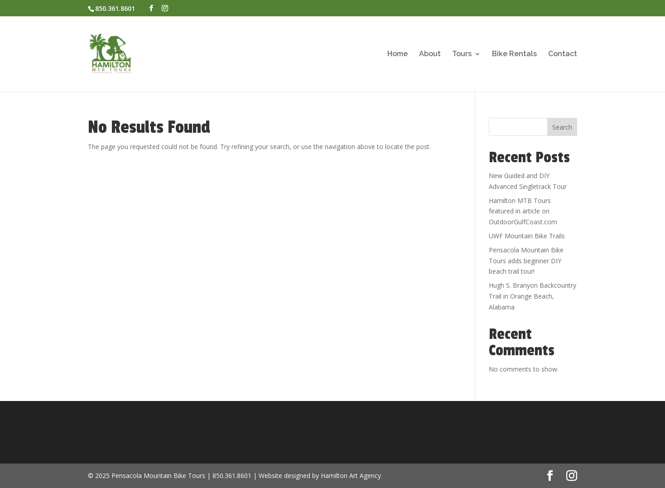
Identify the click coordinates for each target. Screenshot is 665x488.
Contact (562, 54)
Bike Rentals (514, 54)
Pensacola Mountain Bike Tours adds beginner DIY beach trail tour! (526, 261)
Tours (462, 54)
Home (397, 54)
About (430, 54)
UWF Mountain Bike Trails (527, 236)
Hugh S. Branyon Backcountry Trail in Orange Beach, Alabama (532, 296)
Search (562, 127)
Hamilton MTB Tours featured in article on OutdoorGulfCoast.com (523, 211)
